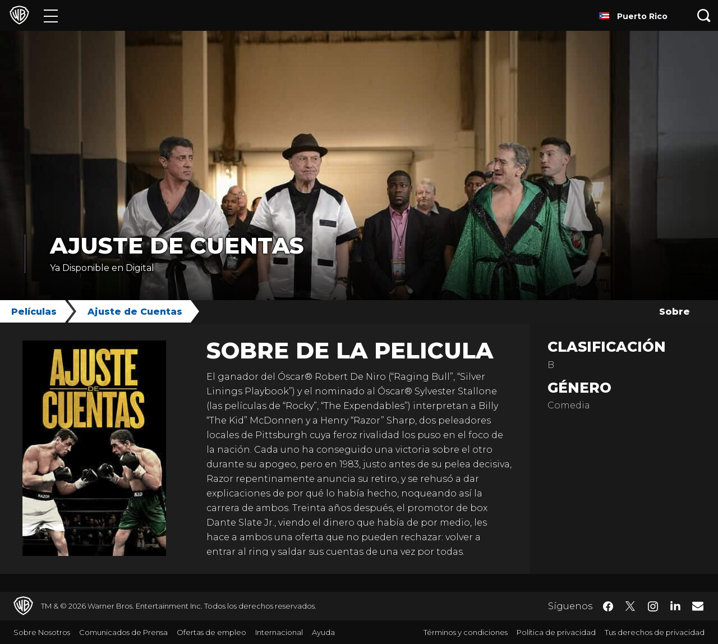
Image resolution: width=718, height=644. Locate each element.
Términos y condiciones (466, 632)
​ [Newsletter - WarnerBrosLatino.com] (698, 605)
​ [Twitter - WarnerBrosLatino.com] (630, 606)
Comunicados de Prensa (123, 632)
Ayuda (323, 632)
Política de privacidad (556, 632)
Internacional (279, 632)
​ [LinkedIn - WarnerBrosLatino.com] (675, 605)
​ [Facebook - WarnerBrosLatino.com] (608, 606)
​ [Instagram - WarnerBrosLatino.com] (653, 606)
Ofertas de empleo (211, 632)
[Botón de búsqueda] (704, 15)
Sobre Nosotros (41, 632)
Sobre (674, 311)
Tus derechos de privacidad (655, 632)
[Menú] (50, 15)
